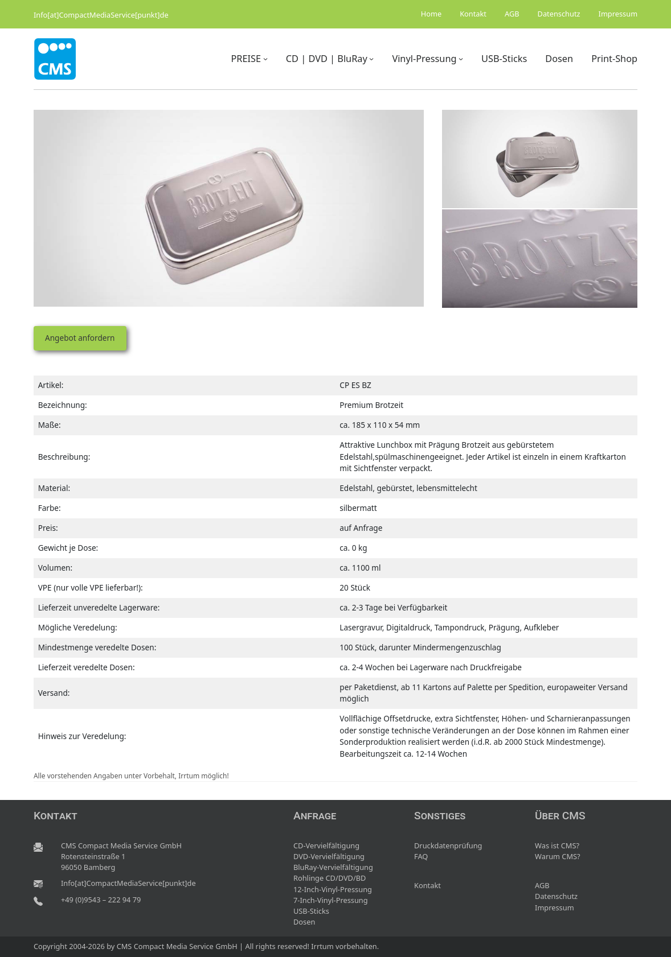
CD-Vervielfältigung (326, 845)
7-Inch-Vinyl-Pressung (330, 900)
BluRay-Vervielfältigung (333, 867)
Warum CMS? (557, 856)
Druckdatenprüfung (448, 845)
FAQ (421, 856)
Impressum (554, 907)
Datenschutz (556, 896)
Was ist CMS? (557, 845)
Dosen (304, 922)
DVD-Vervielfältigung (329, 856)
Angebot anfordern (79, 337)
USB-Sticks (311, 911)
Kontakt (427, 885)
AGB (542, 885)
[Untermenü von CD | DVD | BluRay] (371, 58)
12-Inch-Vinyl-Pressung (332, 889)
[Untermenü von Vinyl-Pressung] (461, 58)
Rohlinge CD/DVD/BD (329, 878)
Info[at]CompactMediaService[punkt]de (101, 15)
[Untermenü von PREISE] (265, 58)
